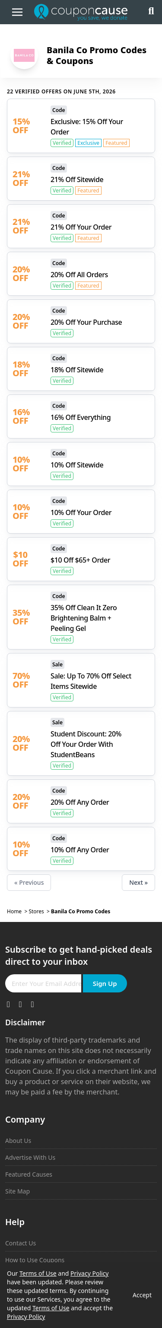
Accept (142, 1295)
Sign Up (105, 983)
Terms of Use (38, 1273)
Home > (18, 911)
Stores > (40, 911)
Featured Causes (28, 1174)
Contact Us (20, 1243)
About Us (18, 1140)
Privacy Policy (89, 1273)
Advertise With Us (30, 1157)
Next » (138, 882)
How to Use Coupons (34, 1260)
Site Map (17, 1191)
